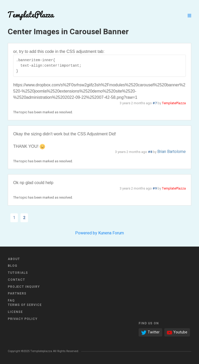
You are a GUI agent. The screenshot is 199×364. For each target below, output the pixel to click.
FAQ (11, 300)
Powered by (86, 233)
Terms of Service (25, 305)
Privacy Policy (23, 319)
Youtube (177, 332)
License (15, 312)
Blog (12, 265)
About (14, 259)
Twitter (150, 332)
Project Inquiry (24, 286)
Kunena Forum (111, 233)
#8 (150, 152)
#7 (155, 103)
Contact (16, 279)
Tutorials (18, 272)
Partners (17, 293)
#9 (155, 188)
